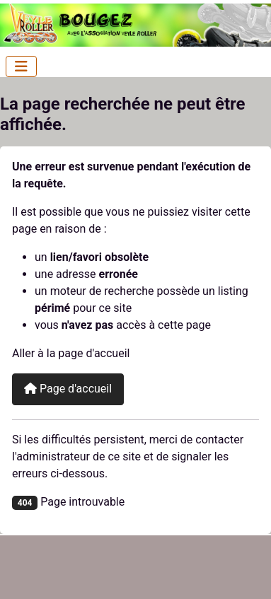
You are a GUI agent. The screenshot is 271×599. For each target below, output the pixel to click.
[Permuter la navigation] (21, 66)
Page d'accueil (68, 388)
